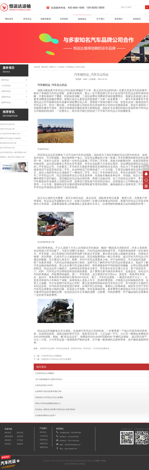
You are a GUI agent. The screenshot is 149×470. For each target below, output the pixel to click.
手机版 (103, 461)
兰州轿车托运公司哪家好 (51, 356)
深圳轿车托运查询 (47, 348)
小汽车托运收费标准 (100, 348)
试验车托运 (6, 97)
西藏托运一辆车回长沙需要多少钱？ (13, 157)
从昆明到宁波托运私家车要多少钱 (48, 391)
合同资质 (64, 19)
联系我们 (119, 19)
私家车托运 (6, 91)
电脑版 (97, 461)
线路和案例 (46, 19)
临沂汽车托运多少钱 (7, 148)
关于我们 (100, 19)
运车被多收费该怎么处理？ (45, 415)
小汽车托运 (6, 85)
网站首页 (9, 19)
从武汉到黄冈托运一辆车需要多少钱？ (13, 152)
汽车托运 (81, 464)
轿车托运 (27, 19)
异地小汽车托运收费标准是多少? (48, 403)
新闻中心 (53, 67)
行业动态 (61, 67)
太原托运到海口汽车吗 (44, 385)
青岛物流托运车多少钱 (8, 143)
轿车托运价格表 (62, 348)
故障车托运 (6, 102)
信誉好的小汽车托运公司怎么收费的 (56, 359)
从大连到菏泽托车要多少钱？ (10, 134)
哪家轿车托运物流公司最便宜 (10, 138)
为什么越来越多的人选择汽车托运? (48, 379)
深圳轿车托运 (76, 348)
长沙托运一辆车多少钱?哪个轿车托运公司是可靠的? (55, 409)
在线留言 (137, 19)
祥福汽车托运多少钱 (7, 124)
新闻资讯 (82, 19)
